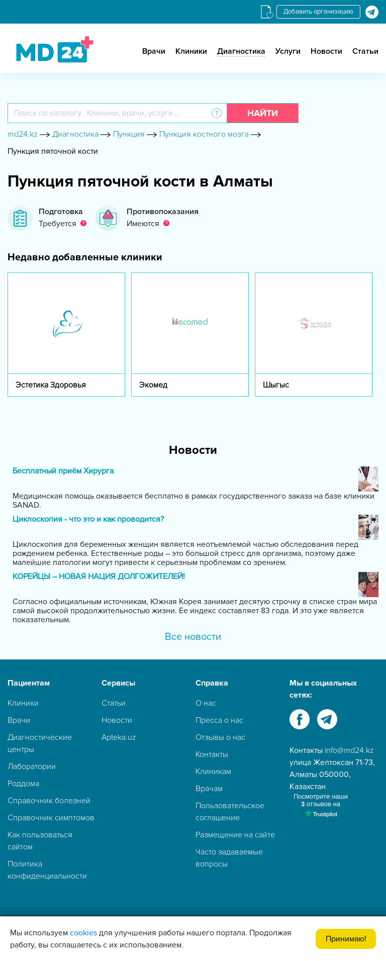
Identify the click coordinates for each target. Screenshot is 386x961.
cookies (83, 933)
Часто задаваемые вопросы (229, 858)
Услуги (288, 51)
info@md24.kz (349, 750)
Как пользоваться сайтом (40, 841)
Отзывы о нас (220, 737)
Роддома (23, 784)
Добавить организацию (318, 12)
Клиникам (213, 771)
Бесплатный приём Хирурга (63, 471)
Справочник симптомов (51, 818)
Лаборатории (32, 766)
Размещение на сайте (235, 835)
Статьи (365, 51)
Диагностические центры (40, 743)
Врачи (153, 51)
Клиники (191, 51)
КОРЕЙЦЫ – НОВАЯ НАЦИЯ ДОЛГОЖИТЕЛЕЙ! (99, 577)
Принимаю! (346, 939)
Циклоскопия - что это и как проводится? (88, 519)
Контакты (212, 754)
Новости (326, 51)
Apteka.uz (119, 737)
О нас (206, 703)
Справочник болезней (49, 801)
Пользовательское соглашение (230, 812)
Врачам (209, 789)
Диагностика (241, 51)
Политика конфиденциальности (47, 870)
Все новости (193, 637)
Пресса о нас (219, 720)
